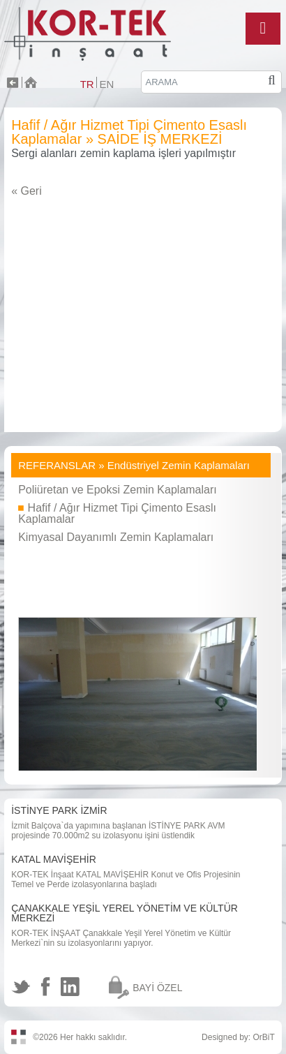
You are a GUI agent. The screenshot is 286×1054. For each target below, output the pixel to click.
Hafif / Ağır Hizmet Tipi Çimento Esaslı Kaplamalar (117, 513)
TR (87, 84)
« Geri (26, 191)
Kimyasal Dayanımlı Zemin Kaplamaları (115, 537)
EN (106, 84)
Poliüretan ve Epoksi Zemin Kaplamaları (117, 490)
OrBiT (264, 1037)
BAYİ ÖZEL (157, 987)
